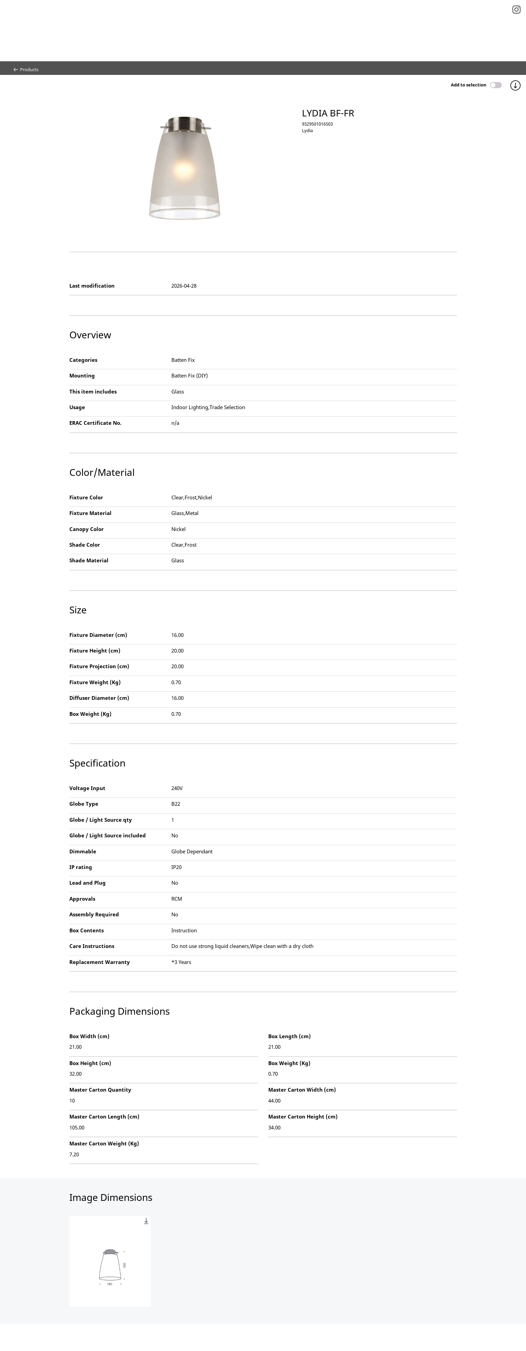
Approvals (82, 898)
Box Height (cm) (90, 1063)
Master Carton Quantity (100, 1089)
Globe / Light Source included (107, 835)
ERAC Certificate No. (95, 422)
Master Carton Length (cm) (104, 1116)
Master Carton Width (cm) (302, 1089)
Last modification (92, 285)
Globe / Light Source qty (100, 819)
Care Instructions (91, 946)
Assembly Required (94, 914)
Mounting (82, 375)
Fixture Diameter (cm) (98, 634)
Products (26, 69)
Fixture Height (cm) (94, 650)
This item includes (93, 391)
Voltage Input (87, 788)
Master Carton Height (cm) (303, 1116)
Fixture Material (90, 513)
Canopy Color (86, 529)
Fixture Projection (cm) (99, 666)
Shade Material (88, 560)
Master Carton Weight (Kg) (104, 1143)
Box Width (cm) (89, 1036)
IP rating (80, 867)
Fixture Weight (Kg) (95, 682)
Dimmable (82, 851)
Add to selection (469, 85)
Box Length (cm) (289, 1036)
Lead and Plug (87, 882)
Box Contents (86, 930)
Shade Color (84, 544)
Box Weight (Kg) (90, 713)
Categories (83, 359)
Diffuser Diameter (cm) (99, 697)
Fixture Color (86, 497)
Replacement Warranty (99, 962)
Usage (77, 407)
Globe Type (83, 803)
